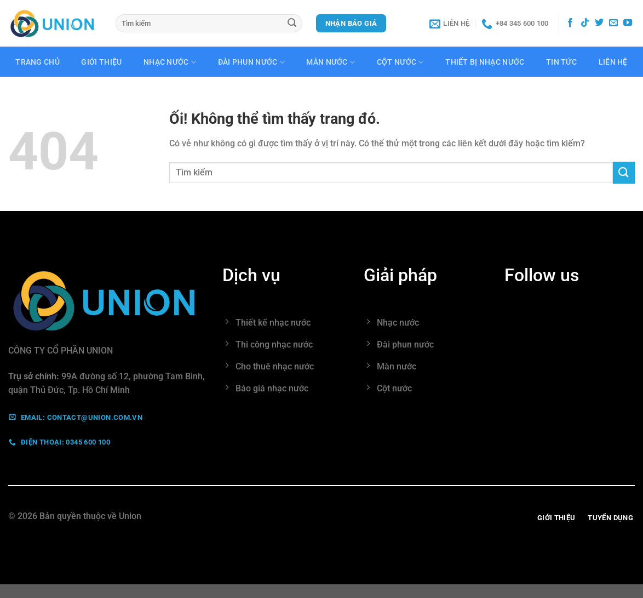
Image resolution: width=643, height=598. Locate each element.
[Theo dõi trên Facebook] (570, 23)
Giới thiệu (101, 62)
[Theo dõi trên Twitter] (599, 23)
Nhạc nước (169, 62)
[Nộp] (292, 23)
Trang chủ (37, 62)
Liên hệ (613, 62)
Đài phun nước (251, 62)
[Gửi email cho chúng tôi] (613, 23)
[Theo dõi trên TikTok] (585, 23)
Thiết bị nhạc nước (484, 62)
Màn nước (330, 62)
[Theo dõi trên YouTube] (627, 23)
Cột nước (400, 62)
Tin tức (561, 62)
